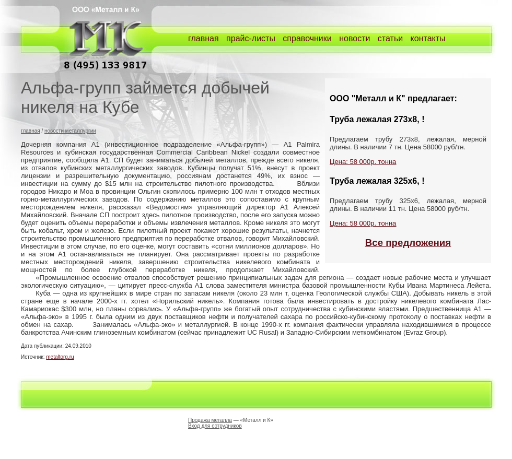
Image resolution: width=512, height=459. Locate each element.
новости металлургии (70, 131)
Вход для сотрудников (215, 426)
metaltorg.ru (60, 357)
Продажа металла (210, 420)
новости (354, 38)
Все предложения (408, 242)
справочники (307, 38)
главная (203, 38)
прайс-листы (250, 38)
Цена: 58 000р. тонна (363, 162)
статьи (390, 38)
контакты (428, 38)
